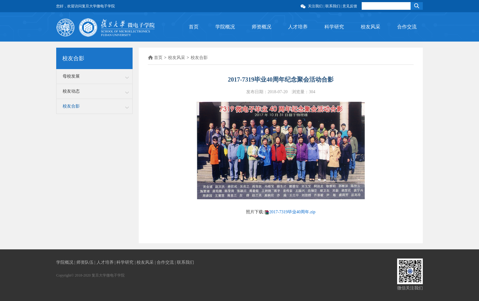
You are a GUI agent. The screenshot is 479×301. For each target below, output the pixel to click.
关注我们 (316, 6)
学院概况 (225, 26)
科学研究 (334, 26)
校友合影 (71, 106)
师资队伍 (85, 262)
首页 (194, 26)
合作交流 (407, 26)
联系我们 (332, 6)
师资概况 (261, 26)
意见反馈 (349, 6)
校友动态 (71, 91)
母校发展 (71, 76)
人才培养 (298, 26)
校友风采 (370, 26)
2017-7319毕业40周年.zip (292, 212)
